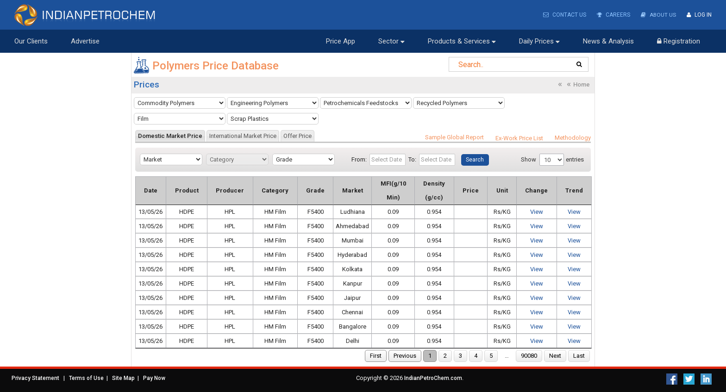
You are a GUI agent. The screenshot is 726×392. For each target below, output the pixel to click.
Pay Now (154, 378)
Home (581, 84)
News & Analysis (608, 41)
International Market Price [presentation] (242, 135)
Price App (340, 41)
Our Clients (31, 41)
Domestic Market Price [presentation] (170, 135)
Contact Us (564, 15)
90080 (529, 355)
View (537, 211)
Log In (699, 15)
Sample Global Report (454, 137)
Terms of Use (86, 378)
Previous (405, 355)
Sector (391, 41)
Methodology (573, 137)
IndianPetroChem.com (433, 378)
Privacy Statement (35, 378)
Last (579, 355)
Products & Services (462, 41)
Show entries (552, 160)
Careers (613, 15)
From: (359, 159)
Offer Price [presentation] (297, 135)
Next (555, 355)
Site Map (123, 378)
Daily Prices (539, 41)
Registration (678, 41)
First (376, 355)
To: (412, 159)
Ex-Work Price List (519, 138)
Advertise (85, 41)
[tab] (170, 136)
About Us (658, 15)
